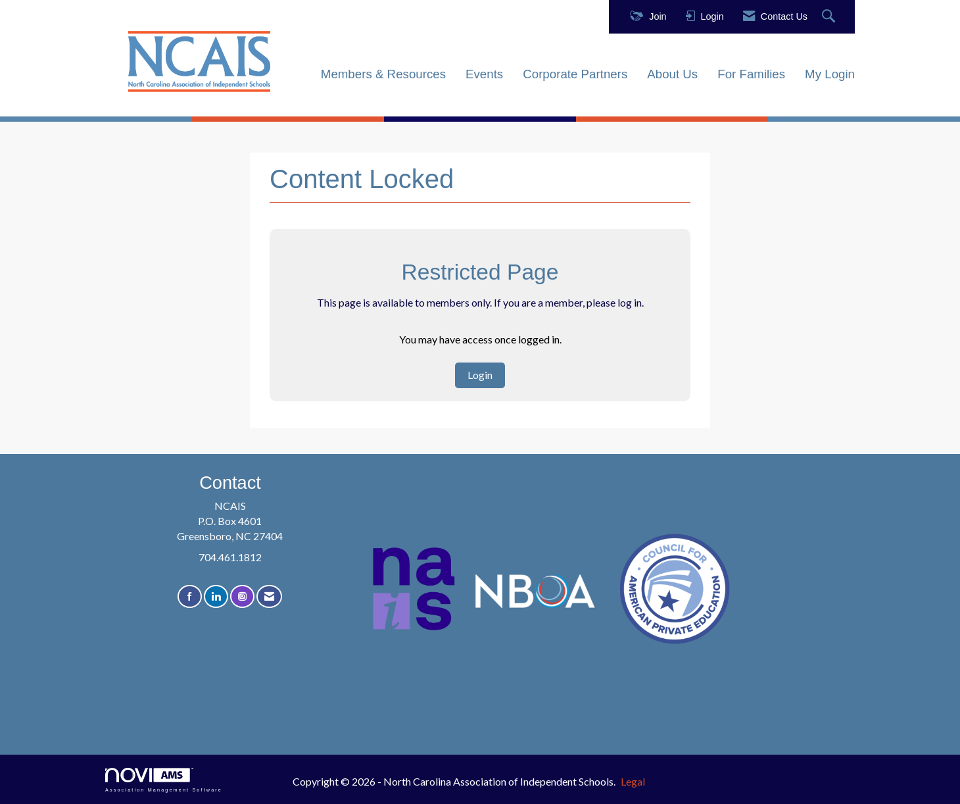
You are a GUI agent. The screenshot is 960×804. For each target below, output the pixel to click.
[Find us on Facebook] (190, 596)
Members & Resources (383, 74)
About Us (672, 74)
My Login (830, 74)
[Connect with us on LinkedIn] (216, 596)
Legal (633, 781)
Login (480, 374)
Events (484, 74)
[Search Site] (830, 17)
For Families (751, 74)
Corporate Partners (575, 74)
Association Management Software (163, 780)
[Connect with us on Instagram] (242, 596)
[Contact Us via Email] (269, 596)
